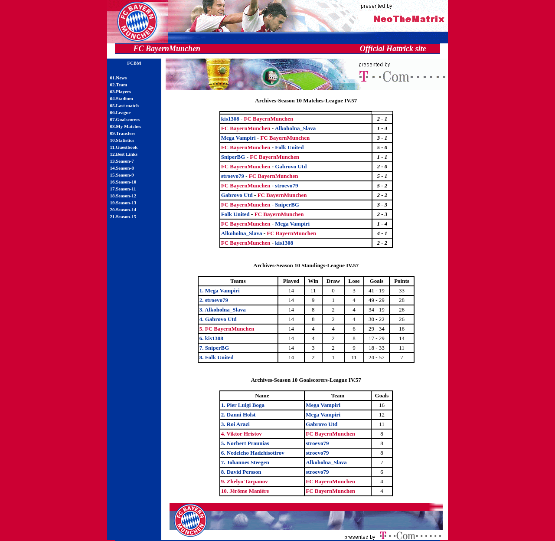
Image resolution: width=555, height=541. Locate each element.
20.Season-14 (123, 209)
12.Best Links (124, 154)
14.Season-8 (122, 167)
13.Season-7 (122, 161)
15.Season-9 (122, 174)
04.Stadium (122, 98)
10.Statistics (122, 140)
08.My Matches (125, 126)
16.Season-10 (123, 181)
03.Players (120, 91)
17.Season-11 (123, 188)
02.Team (118, 84)
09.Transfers (123, 133)
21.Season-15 (123, 216)
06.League (120, 112)
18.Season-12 (123, 195)
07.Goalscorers (125, 119)
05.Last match (124, 105)
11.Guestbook (124, 147)
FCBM (134, 63)
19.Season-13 (123, 202)
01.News (118, 77)
